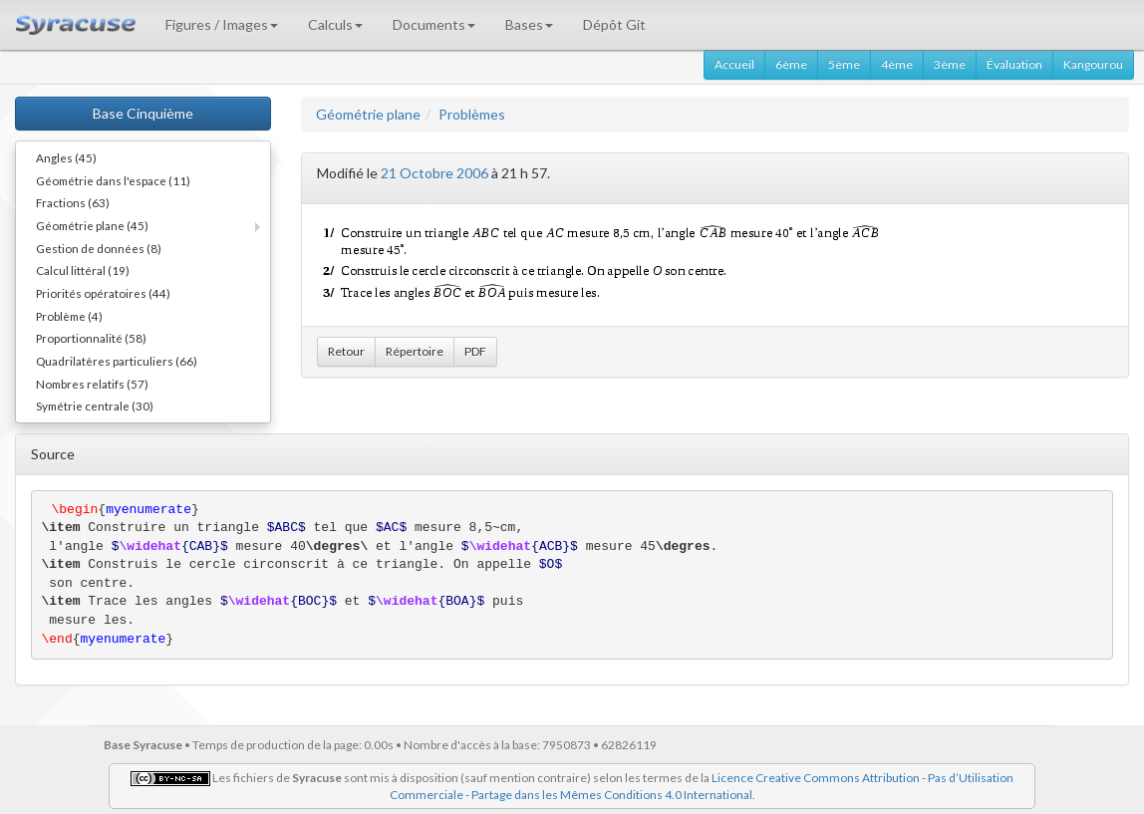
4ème (897, 64)
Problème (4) (69, 316)
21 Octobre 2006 (434, 172)
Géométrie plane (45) (92, 225)
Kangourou (1093, 64)
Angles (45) (66, 157)
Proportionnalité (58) (91, 338)
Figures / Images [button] (221, 24)
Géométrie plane (368, 114)
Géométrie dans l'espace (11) (113, 180)
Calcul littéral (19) (83, 270)
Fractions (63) (73, 202)
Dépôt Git (614, 24)
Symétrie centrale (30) (94, 405)
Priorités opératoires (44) (103, 293)
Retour (346, 351)
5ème (844, 64)
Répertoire (414, 351)
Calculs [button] (335, 24)
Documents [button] (434, 24)
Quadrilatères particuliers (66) (116, 361)
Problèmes (471, 114)
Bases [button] (529, 24)
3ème (950, 64)
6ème (791, 64)
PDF (475, 351)
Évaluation (1014, 64)
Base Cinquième (143, 113)
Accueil (734, 64)
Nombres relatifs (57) (92, 384)
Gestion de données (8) (98, 248)
